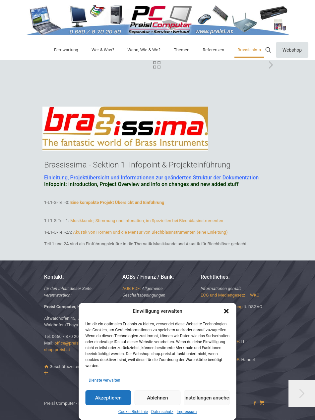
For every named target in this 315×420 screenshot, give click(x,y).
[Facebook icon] (254, 403)
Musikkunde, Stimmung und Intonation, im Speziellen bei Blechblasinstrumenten (146, 220)
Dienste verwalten (104, 380)
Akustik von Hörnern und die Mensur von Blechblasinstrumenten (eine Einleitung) (150, 232)
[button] (226, 311)
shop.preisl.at (57, 349)
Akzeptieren (108, 398)
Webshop (292, 50)
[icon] (261, 403)
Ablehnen (157, 398)
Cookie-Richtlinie (133, 411)
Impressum (187, 411)
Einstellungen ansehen (206, 398)
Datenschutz (162, 411)
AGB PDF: (131, 288)
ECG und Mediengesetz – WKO (230, 295)
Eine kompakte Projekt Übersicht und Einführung (117, 202)
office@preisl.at (69, 343)
